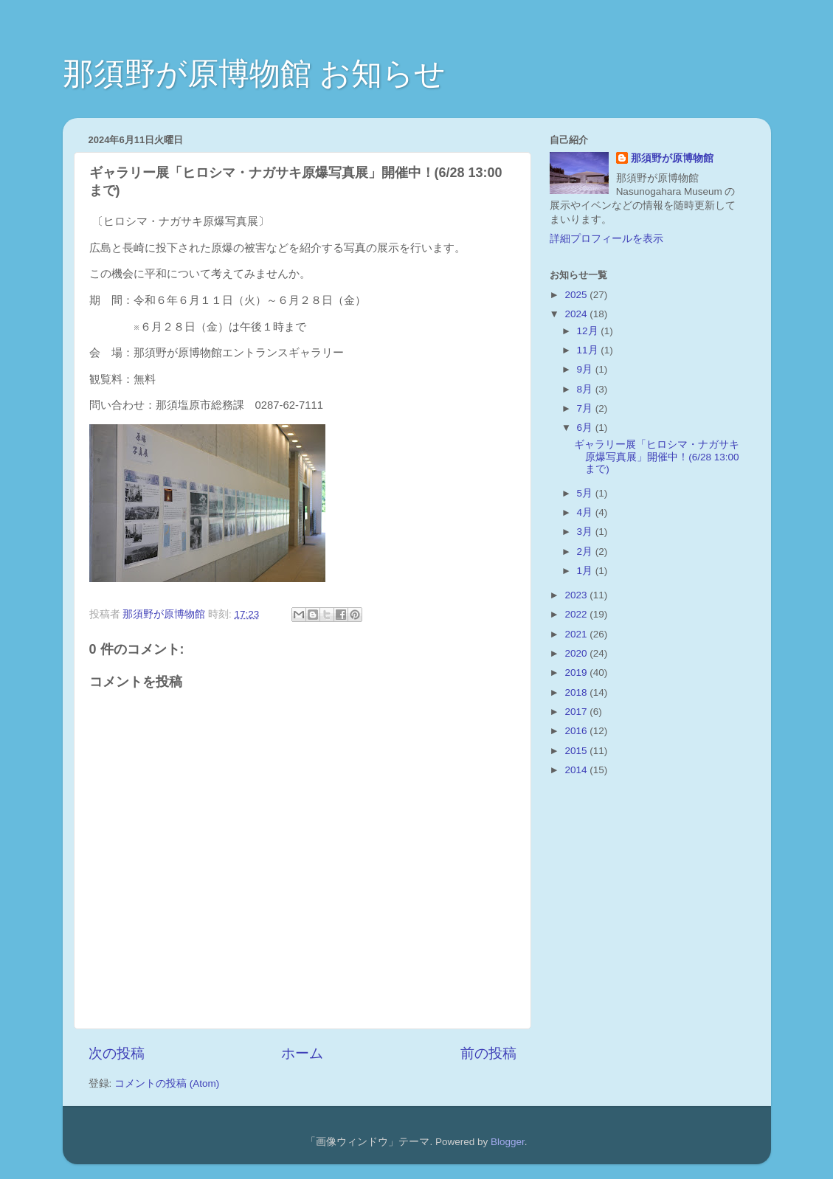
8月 (586, 389)
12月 (589, 330)
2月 (586, 551)
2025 (577, 294)
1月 (586, 570)
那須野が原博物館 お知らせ (254, 73)
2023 (577, 595)
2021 (577, 634)
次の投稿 (117, 1053)
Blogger (508, 1141)
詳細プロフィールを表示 (606, 238)
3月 (586, 531)
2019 (577, 672)
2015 (577, 750)
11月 (589, 350)
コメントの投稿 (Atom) (166, 1083)
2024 (577, 313)
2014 (577, 769)
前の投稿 (488, 1053)
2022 (577, 614)
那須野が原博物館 (672, 158)
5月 (586, 493)
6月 (586, 427)
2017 (577, 711)
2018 (577, 692)
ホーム (302, 1053)
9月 (586, 369)
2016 (577, 730)
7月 (586, 408)
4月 (586, 512)
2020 (577, 653)
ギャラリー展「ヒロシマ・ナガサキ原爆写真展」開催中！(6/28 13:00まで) (656, 456)
